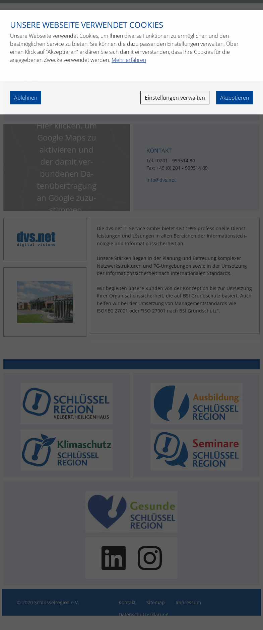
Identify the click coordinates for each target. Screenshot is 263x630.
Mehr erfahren (129, 60)
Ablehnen (25, 97)
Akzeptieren (234, 97)
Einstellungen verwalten (175, 97)
